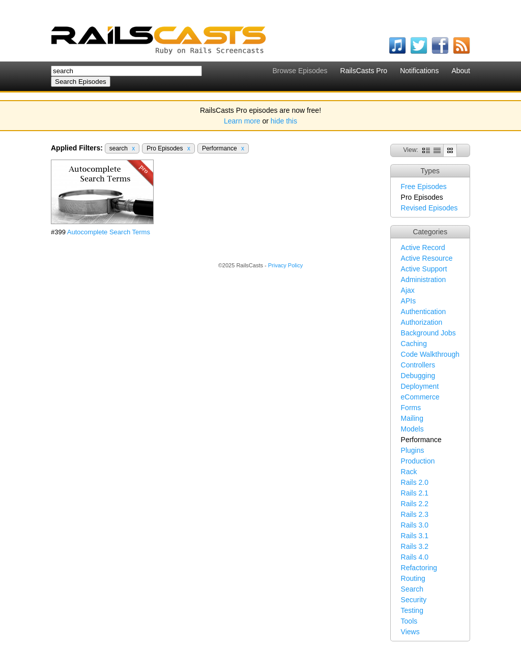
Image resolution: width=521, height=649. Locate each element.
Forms (411, 408)
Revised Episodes (429, 208)
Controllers (418, 365)
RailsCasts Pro (364, 71)
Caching (414, 343)
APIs (408, 301)
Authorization (422, 322)
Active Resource (427, 258)
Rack (409, 472)
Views (410, 632)
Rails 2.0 (414, 482)
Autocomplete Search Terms (108, 232)
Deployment (420, 386)
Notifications (419, 71)
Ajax (408, 290)
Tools (409, 621)
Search (412, 589)
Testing (412, 610)
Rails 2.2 (414, 504)
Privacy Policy (285, 265)
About (460, 71)
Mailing (412, 418)
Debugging (418, 376)
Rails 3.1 (414, 536)
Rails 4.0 (414, 557)
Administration (423, 279)
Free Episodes (424, 186)
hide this (284, 121)
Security (414, 600)
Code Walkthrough (430, 354)
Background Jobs (428, 333)
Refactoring (419, 568)
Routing (413, 578)
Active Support (424, 269)
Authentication (423, 311)
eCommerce (420, 397)
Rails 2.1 (414, 493)
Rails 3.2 (414, 546)
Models (412, 429)
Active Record (423, 247)
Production (418, 461)
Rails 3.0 (414, 525)
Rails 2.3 (414, 514)
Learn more (242, 121)
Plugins (412, 450)
